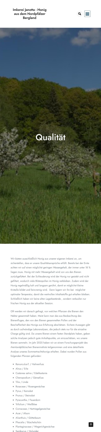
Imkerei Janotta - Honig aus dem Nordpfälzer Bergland (30, 13)
